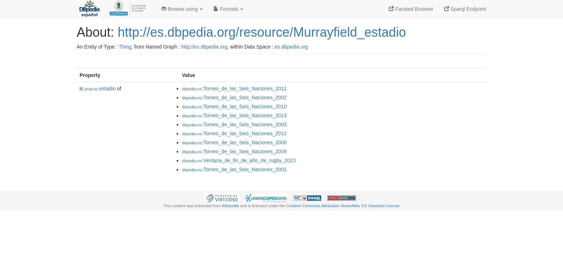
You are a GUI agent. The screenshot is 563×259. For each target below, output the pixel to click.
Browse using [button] (182, 9)
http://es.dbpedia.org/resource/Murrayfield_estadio (262, 32)
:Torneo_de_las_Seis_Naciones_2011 (234, 88)
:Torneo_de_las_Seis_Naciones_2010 (234, 106)
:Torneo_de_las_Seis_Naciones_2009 (234, 151)
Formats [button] (228, 9)
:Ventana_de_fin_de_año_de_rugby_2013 (239, 160)
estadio (100, 88)
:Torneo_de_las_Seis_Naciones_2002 (234, 97)
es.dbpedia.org (291, 47)
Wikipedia (230, 206)
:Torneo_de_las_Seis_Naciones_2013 (234, 115)
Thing (125, 47)
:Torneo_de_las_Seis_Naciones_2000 (234, 142)
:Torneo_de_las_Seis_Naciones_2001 (234, 169)
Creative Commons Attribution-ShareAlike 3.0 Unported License (343, 206)
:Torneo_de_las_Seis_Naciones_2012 (234, 133)
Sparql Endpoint (465, 9)
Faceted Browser (411, 9)
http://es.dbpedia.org (204, 47)
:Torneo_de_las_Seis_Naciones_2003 (234, 124)
